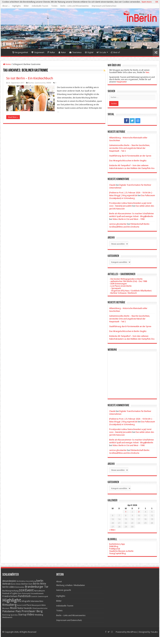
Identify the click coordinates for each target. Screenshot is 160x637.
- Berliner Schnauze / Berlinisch (123, 293)
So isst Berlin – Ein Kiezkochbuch (29, 78)
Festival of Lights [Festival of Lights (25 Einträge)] (10, 593)
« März (112, 530)
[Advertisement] (132, 372)
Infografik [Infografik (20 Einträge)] (25, 601)
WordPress (132, 632)
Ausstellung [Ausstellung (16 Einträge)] (31, 581)
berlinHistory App (117, 544)
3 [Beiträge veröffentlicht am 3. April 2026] (138, 512)
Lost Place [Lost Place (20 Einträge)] (26, 605)
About (5, 6)
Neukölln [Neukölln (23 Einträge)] (28, 608)
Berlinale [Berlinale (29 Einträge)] (6, 584)
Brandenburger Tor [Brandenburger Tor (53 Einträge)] (36, 586)
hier (147, 72)
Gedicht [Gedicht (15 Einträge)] (34, 596)
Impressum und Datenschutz (104, 6)
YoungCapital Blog (117, 553)
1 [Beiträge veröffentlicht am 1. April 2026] (125, 512)
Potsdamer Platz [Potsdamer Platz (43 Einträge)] (11, 611)
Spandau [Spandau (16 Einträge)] (14, 615)
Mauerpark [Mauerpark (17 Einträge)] (36, 605)
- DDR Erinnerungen (118, 283)
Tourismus (75, 52)
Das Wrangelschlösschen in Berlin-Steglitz (127, 160)
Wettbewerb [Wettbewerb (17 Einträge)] (7, 617)
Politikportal (114, 549)
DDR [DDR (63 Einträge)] (22, 590)
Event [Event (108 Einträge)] (29, 590)
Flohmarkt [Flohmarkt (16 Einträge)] (26, 594)
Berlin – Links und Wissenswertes (74, 6)
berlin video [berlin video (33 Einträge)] (8, 586)
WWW (48, 83)
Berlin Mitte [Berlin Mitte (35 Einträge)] (39, 583)
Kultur (51, 52)
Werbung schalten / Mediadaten (70, 585)
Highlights (16, 6)
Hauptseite (121, 82)
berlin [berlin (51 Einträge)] (39, 580)
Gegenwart (37, 52)
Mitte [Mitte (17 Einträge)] (43, 605)
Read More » (13, 117)
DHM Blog (113, 546)
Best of (115, 52)
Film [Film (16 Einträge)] (19, 594)
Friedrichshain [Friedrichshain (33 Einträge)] (10, 596)
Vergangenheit (20, 52)
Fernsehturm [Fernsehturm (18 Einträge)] (39, 591)
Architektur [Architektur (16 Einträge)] (21, 581)
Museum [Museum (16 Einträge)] (6, 608)
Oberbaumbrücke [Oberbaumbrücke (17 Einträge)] (39, 608)
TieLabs (154, 632)
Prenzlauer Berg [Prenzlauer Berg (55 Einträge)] (32, 611)
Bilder (26, 6)
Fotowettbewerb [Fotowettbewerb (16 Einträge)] (37, 594)
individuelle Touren (40, 6)
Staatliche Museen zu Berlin (121, 551)
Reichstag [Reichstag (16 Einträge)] (6, 615)
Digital (89, 52)
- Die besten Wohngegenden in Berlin (125, 279)
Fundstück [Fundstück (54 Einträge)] (24, 596)
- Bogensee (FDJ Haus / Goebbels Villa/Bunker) (130, 290)
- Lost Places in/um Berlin (120, 286)
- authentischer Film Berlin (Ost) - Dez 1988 (128, 281)
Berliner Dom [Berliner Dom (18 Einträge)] (26, 584)
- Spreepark (115, 288)
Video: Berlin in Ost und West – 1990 (128, 219)
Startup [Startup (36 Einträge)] (22, 614)
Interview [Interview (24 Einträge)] (34, 601)
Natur (62, 52)
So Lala (101, 52)
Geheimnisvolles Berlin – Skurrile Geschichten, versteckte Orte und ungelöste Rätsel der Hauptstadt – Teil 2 (129, 148)
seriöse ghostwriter (118, 224)
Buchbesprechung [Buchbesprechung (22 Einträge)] (10, 591)
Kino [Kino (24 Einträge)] (41, 601)
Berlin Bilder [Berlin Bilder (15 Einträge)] (16, 584)
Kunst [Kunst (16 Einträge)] (19, 605)
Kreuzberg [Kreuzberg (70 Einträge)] (9, 605)
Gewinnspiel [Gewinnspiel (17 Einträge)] (43, 596)
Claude (112, 185)
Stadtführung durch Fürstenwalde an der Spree (130, 156)
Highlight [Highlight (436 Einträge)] (11, 600)
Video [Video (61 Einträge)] (30, 614)
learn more (147, 2)
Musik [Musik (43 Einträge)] (13, 608)
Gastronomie (40, 83)
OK (156, 2)
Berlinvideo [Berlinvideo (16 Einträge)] (19, 587)
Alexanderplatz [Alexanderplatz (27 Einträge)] (9, 581)
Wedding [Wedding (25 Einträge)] (39, 615)
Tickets (54, 6)
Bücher (31, 83)
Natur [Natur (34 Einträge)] (20, 608)
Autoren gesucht (63, 590)
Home (6, 52)
